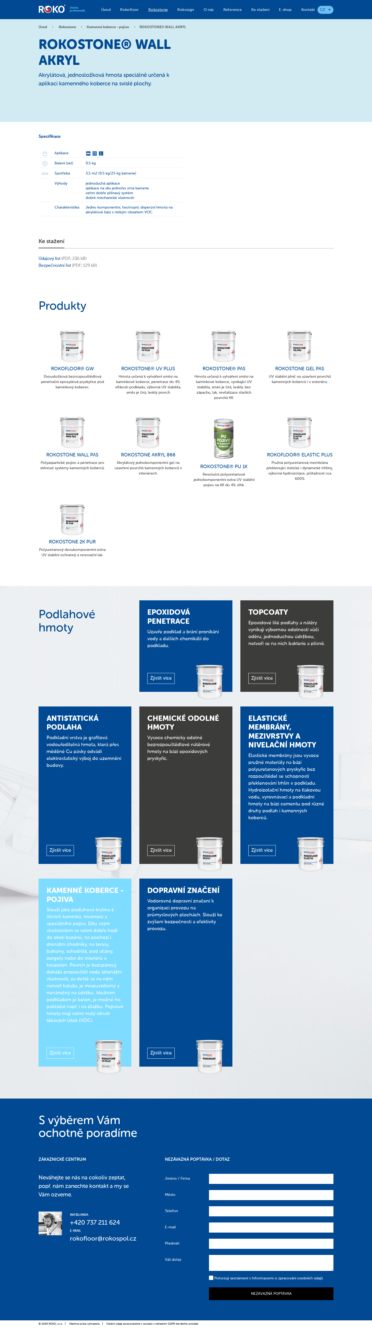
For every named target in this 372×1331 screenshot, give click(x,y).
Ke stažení (260, 10)
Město (170, 1195)
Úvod (106, 10)
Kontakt (308, 10)
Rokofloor (129, 10)
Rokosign (185, 10)
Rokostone (158, 10)
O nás (209, 10)
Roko (64, 9)
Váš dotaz (173, 1260)
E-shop (285, 10)
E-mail (170, 1227)
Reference (232, 10)
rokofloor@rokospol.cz (103, 1239)
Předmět (172, 1243)
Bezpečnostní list (55, 266)
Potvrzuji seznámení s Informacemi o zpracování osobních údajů (266, 1278)
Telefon (171, 1211)
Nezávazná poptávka (271, 1294)
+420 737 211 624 (95, 1223)
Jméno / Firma (177, 1178)
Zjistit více (161, 678)
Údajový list (49, 259)
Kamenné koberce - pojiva (108, 27)
